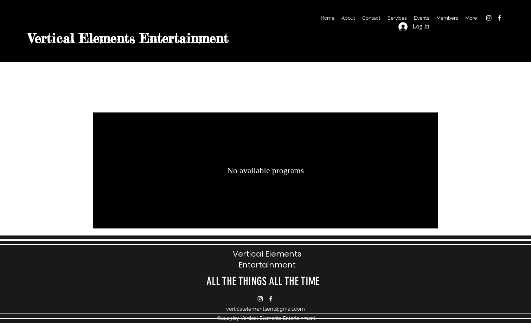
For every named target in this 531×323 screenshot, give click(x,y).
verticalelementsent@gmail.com (265, 309)
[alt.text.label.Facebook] (499, 17)
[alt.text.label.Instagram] (488, 17)
